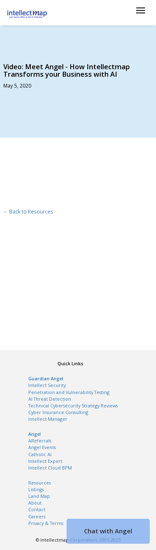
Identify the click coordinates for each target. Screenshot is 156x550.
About (35, 503)
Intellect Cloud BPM (50, 468)
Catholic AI (40, 454)
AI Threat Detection (49, 399)
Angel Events (42, 447)
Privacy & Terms (45, 523)
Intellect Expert (45, 461)
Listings (36, 489)
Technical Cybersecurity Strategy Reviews (73, 406)
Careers (36, 517)
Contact (36, 509)
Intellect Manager (47, 419)
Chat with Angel (108, 531)
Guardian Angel (45, 379)
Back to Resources (30, 211)
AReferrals (39, 441)
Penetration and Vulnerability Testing (68, 392)
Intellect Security (47, 385)
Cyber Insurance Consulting (58, 412)
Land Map (39, 496)
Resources (39, 483)
